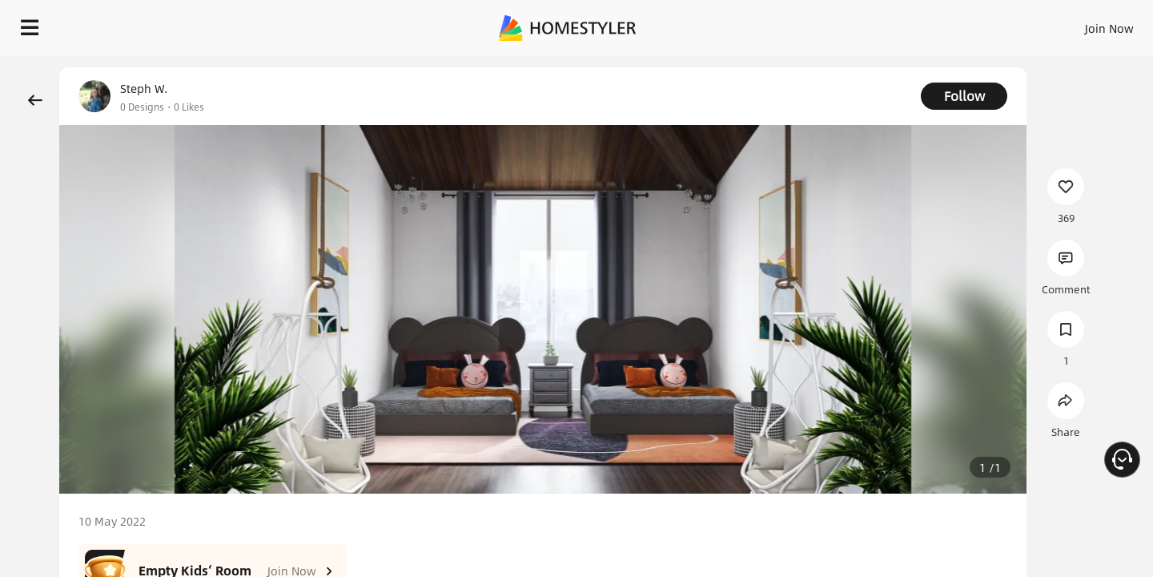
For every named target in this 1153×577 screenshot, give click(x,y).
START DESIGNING (1073, 24)
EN (972, 24)
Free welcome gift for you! (820, 67)
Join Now (916, 24)
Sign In (857, 24)
